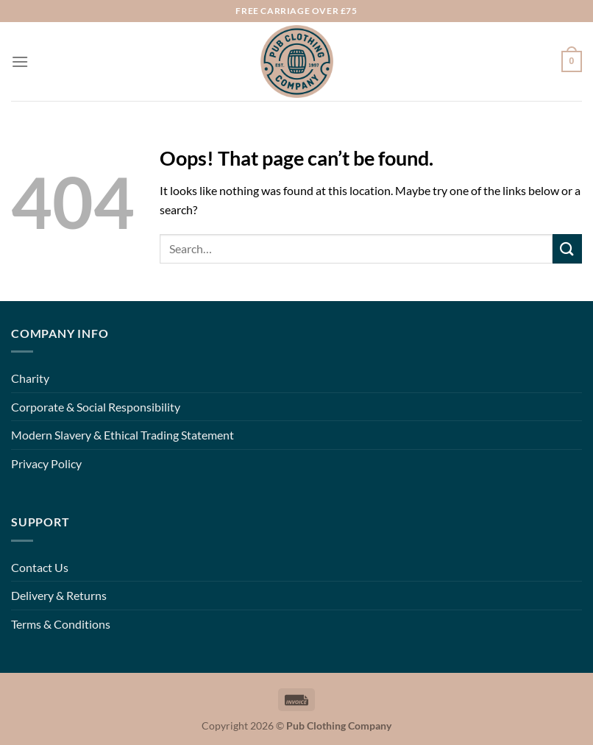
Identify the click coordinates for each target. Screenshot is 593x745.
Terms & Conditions (60, 624)
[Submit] (567, 248)
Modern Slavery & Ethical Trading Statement (122, 435)
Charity (30, 378)
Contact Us (39, 567)
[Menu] (20, 61)
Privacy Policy (46, 463)
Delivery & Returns (59, 595)
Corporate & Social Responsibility (95, 407)
